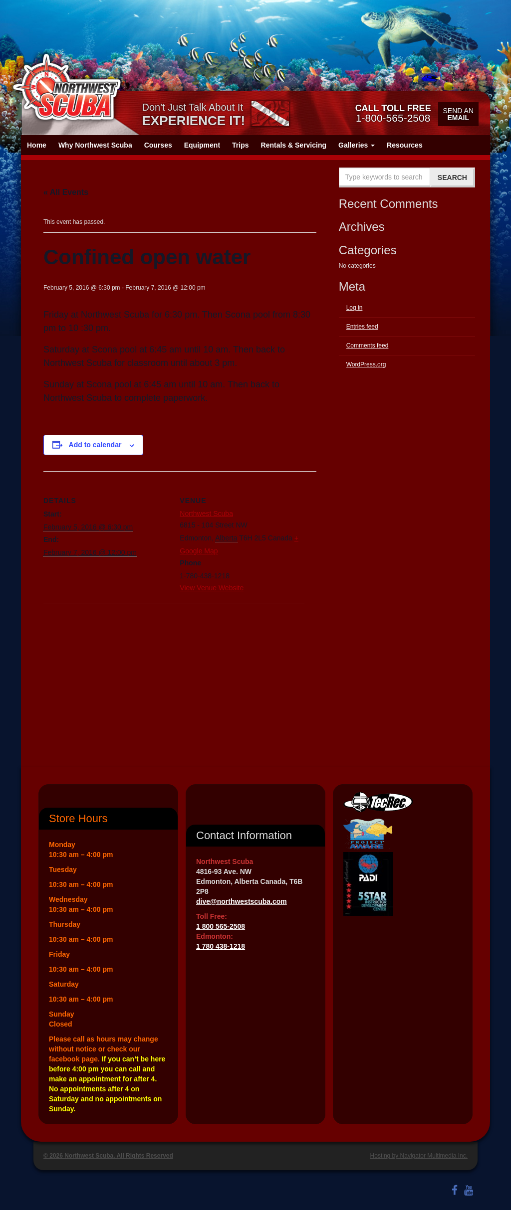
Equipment (202, 145)
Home (36, 145)
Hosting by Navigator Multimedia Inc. (419, 1155)
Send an (458, 114)
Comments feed (367, 345)
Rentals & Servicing (294, 145)
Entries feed (362, 326)
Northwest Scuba (206, 514)
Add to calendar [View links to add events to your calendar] (95, 445)
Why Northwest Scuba (95, 145)
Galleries (356, 145)
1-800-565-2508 (393, 113)
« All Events (65, 192)
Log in (354, 307)
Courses (158, 145)
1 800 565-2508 (220, 926)
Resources (405, 145)
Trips (240, 145)
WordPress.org (366, 364)
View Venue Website (212, 588)
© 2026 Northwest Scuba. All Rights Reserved (108, 1155)
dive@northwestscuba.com (241, 901)
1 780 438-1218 (220, 946)
